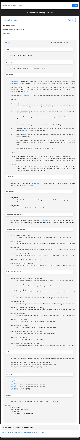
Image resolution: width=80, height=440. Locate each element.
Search (75, 6)
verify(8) (14, 383)
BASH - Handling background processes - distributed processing (23, 432)
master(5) (14, 385)
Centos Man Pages (10, 20)
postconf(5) (15, 387)
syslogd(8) (35, 183)
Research (71, 20)
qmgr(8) (13, 381)
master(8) (16, 81)
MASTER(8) (8, 43)
